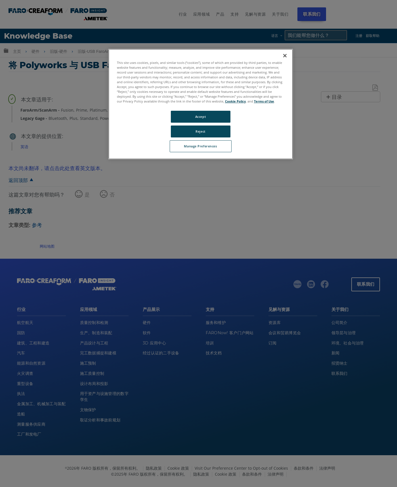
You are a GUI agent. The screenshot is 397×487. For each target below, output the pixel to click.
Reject (200, 131)
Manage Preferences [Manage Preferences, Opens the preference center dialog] (200, 146)
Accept (200, 116)
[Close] (285, 55)
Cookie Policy (235, 101)
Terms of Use (264, 101)
